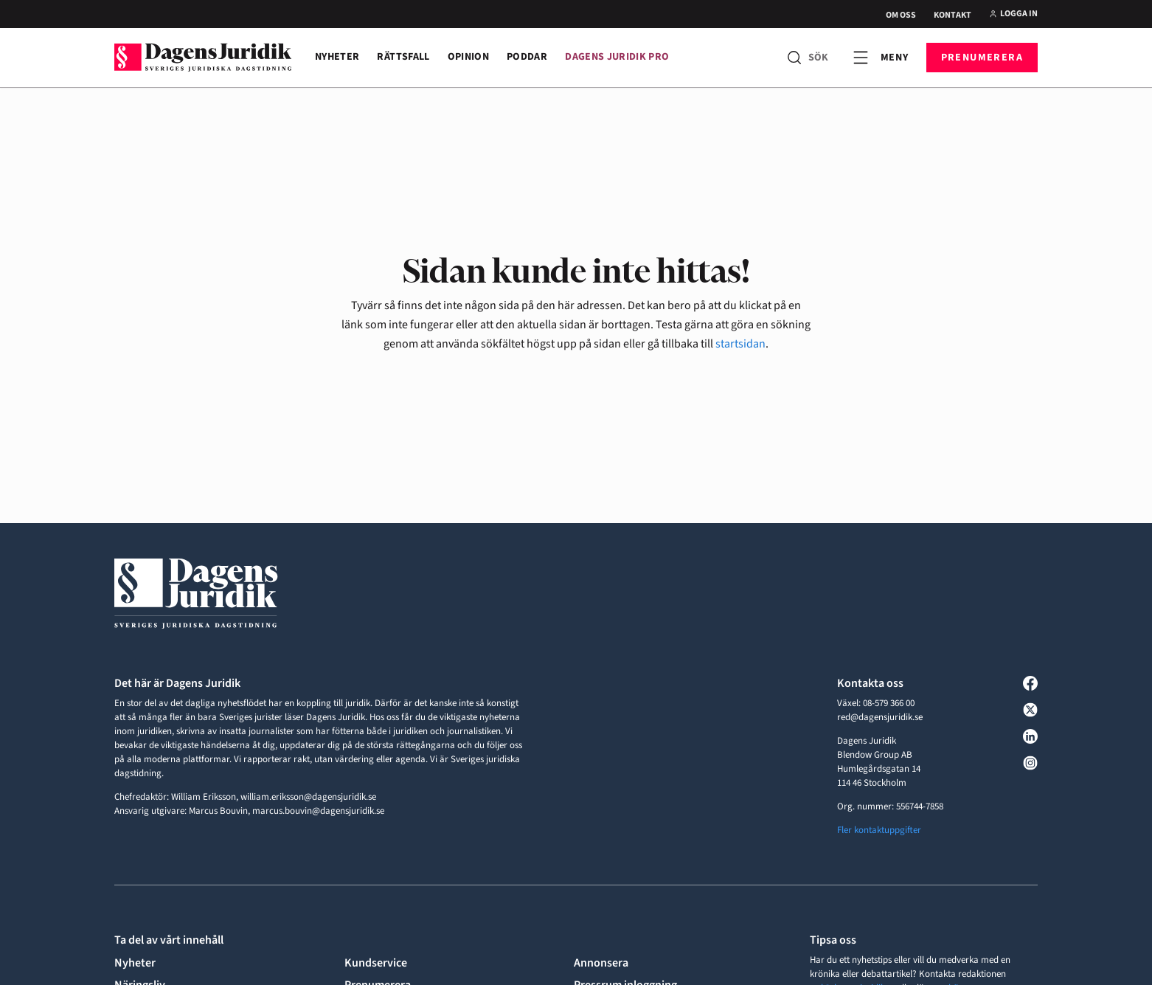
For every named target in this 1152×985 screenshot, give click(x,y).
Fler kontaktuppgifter (879, 830)
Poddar (527, 56)
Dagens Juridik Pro (617, 56)
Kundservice (375, 963)
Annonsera (601, 963)
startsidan (740, 344)
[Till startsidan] (202, 57)
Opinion (468, 56)
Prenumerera (982, 57)
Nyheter (337, 56)
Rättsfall (403, 56)
